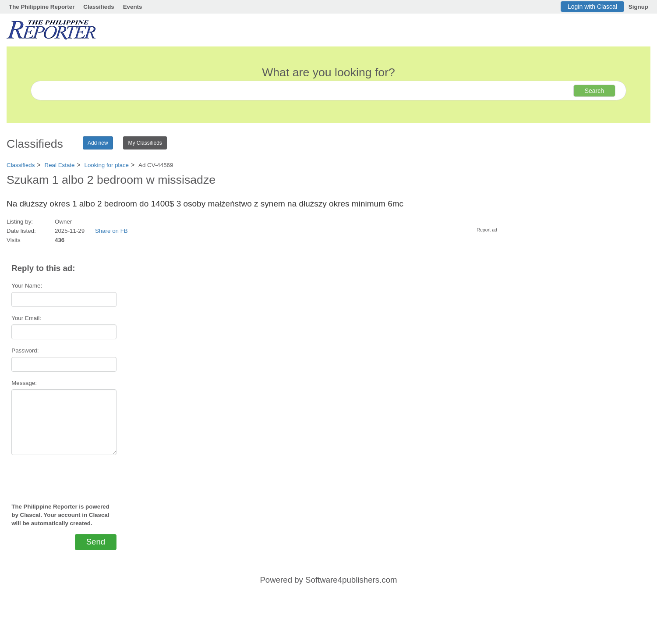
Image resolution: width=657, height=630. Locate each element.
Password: (25, 350)
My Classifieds (145, 143)
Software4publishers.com (351, 579)
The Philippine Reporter (41, 7)
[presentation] (64, 475)
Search (594, 90)
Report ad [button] (487, 229)
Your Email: (26, 318)
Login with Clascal (592, 6)
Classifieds (98, 7)
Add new (98, 143)
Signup (638, 7)
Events (132, 7)
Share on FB (111, 231)
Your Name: (26, 285)
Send (96, 541)
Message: (24, 383)
